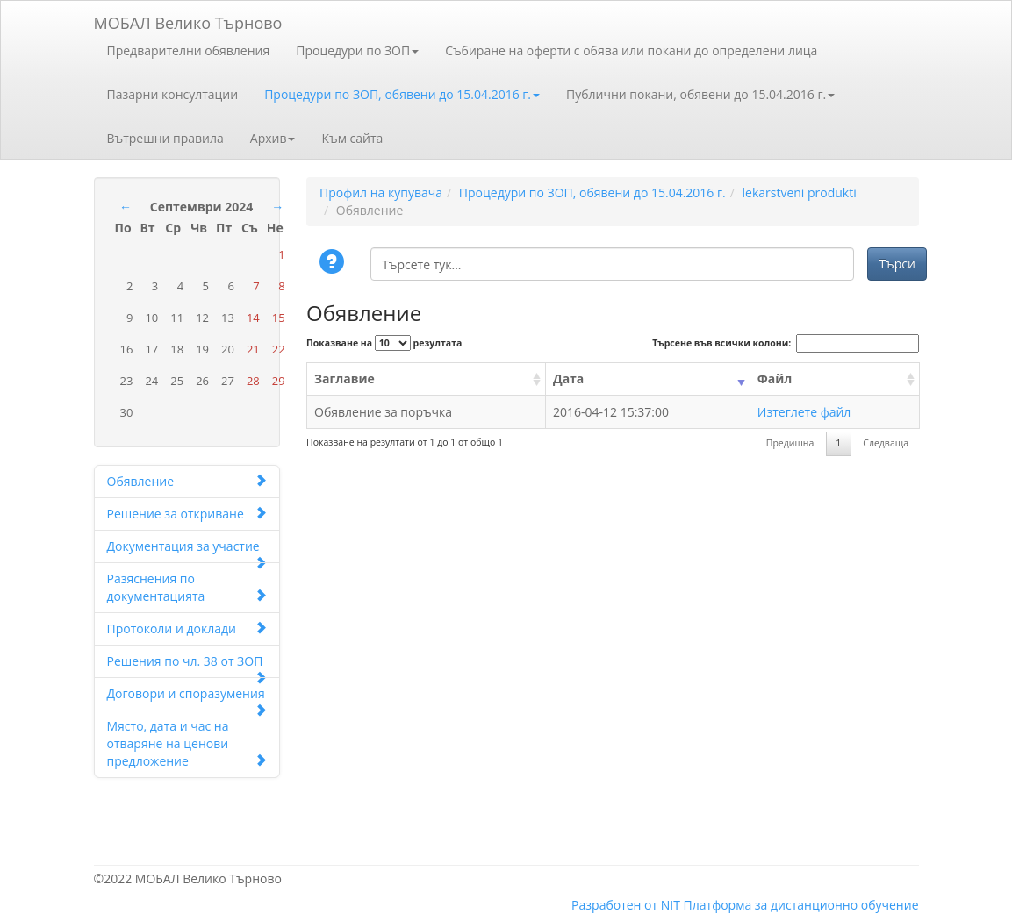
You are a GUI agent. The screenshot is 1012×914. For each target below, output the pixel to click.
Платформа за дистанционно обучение (801, 904)
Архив (273, 138)
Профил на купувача (380, 192)
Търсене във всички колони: (785, 343)
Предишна (790, 443)
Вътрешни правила (165, 138)
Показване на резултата (384, 343)
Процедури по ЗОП (357, 50)
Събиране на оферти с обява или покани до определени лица (631, 50)
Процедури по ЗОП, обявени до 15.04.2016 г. (402, 94)
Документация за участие (187, 550)
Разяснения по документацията (187, 587)
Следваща (885, 443)
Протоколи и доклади (187, 628)
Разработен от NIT (625, 904)
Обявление (187, 481)
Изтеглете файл (804, 411)
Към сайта (352, 138)
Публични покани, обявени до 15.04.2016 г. (700, 94)
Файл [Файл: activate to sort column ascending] (775, 378)
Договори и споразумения (187, 697)
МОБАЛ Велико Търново (188, 19)
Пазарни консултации (173, 94)
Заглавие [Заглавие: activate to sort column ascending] (344, 378)
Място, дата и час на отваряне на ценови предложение (187, 743)
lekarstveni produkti (799, 192)
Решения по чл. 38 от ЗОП (187, 665)
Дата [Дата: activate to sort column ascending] (568, 378)
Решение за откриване (187, 513)
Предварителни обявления (188, 50)
